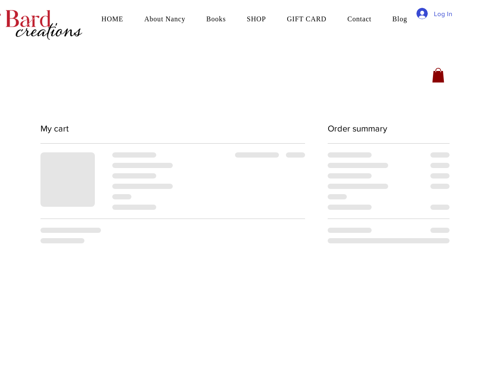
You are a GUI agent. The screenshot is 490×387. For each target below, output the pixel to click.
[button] (438, 75)
